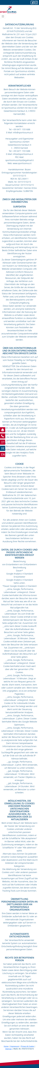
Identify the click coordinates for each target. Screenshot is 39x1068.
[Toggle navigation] (3, 16)
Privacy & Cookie (27, 1046)
